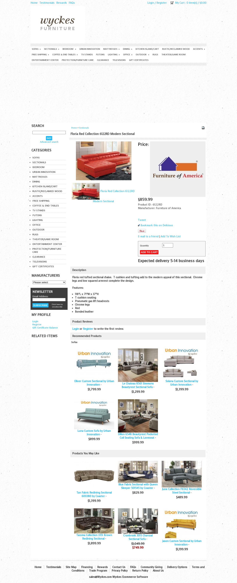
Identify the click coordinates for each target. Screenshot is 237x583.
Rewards (61, 3)
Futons (100, 54)
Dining (127, 49)
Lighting (114, 54)
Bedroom (69, 49)
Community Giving (151, 567)
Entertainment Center (45, 60)
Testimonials (46, 3)
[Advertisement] (118, 93)
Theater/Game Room (173, 54)
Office (127, 54)
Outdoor (142, 54)
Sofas (36, 49)
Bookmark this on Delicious (157, 225)
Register (161, 3)
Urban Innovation (89, 49)
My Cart (180, 3)
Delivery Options (177, 567)
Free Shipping (40, 54)
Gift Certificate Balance (45, 327)
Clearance (103, 60)
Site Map (71, 567)
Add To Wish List (171, 236)
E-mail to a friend (148, 236)
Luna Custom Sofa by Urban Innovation (94, 432)
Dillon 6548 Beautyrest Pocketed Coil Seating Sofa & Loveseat (138, 436)
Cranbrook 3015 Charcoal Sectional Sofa (138, 537)
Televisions (119, 60)
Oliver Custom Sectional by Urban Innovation (94, 383)
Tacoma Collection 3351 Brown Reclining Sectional (94, 536)
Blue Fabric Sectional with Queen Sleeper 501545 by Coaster (138, 486)
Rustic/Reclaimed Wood (176, 49)
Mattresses (111, 49)
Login (150, 3)
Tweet (142, 220)
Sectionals (51, 49)
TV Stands (87, 54)
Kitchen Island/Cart (147, 49)
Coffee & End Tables (65, 54)
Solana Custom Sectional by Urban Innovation (182, 383)
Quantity (144, 245)
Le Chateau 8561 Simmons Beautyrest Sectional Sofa (138, 385)
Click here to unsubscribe (57, 305)
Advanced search (49, 141)
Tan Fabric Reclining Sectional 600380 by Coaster (94, 494)
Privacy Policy (120, 570)
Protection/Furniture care (78, 60)
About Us (158, 570)
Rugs (155, 54)
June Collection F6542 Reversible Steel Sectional (181, 490)
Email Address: (40, 296)
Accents (199, 49)
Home (34, 3)
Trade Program (98, 570)
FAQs (72, 3)
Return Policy (140, 570)
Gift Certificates (138, 60)
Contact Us (118, 567)
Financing (87, 567)
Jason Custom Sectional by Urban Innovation (181, 542)
